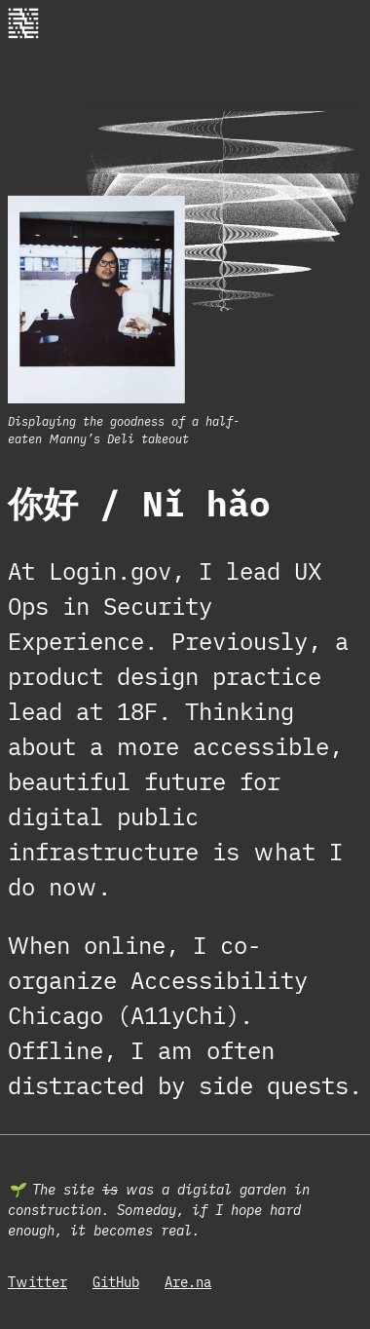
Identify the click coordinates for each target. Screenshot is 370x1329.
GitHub (115, 1282)
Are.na (188, 1282)
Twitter (37, 1282)
